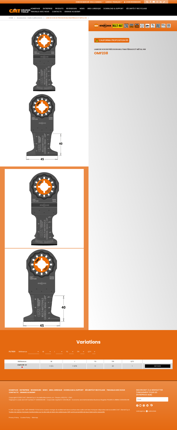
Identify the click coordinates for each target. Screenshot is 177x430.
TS (67, 351)
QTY (89, 351)
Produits (59, 8)
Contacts (57, 11)
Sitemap (35, 417)
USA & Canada (96, 2)
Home (11, 18)
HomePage (35, 8)
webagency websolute (146, 411)
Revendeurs (71, 8)
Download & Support (113, 8)
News (82, 8)
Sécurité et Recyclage (136, 8)
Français (117, 2)
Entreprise (47, 8)
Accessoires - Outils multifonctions (29, 18)
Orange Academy (72, 11)
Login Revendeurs (132, 2)
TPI (78, 351)
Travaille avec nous (40, 11)
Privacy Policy (14, 417)
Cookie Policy (25, 417)
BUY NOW (157, 366)
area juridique (94, 8)
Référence (23, 351)
